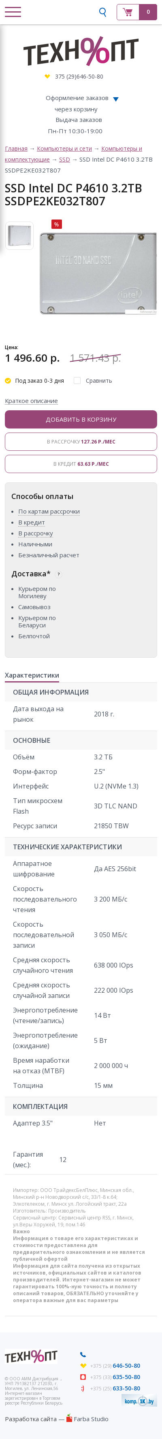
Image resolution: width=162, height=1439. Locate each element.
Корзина (137, 12)
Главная (16, 148)
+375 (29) (115, 1365)
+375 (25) (115, 1388)
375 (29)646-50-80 (79, 76)
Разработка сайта (31, 1419)
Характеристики (32, 675)
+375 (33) (115, 1377)
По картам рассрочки (49, 511)
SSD (64, 159)
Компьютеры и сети (64, 148)
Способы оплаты (42, 496)
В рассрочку (81, 441)
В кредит (81, 463)
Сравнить (99, 380)
